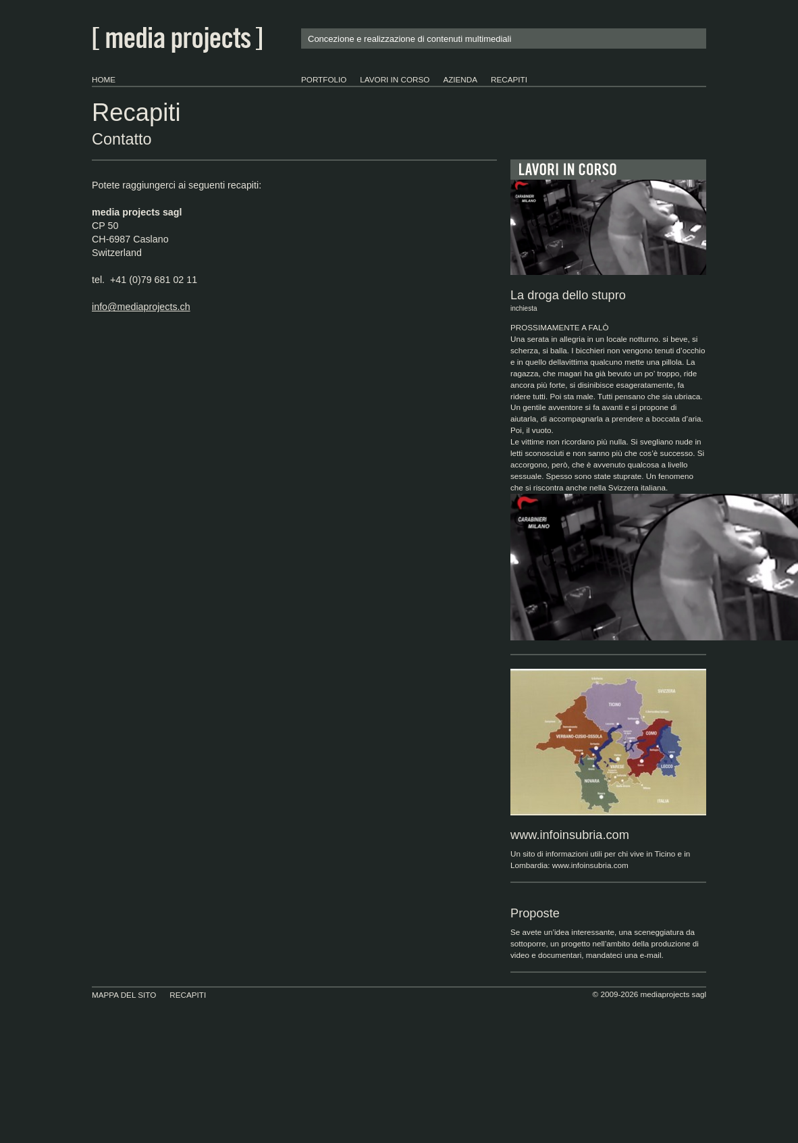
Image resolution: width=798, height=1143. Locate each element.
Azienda (460, 79)
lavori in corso (394, 79)
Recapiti (509, 79)
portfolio (323, 79)
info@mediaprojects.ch (141, 306)
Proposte (535, 913)
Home (103, 79)
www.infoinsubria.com (569, 835)
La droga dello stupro (608, 301)
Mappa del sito (124, 994)
